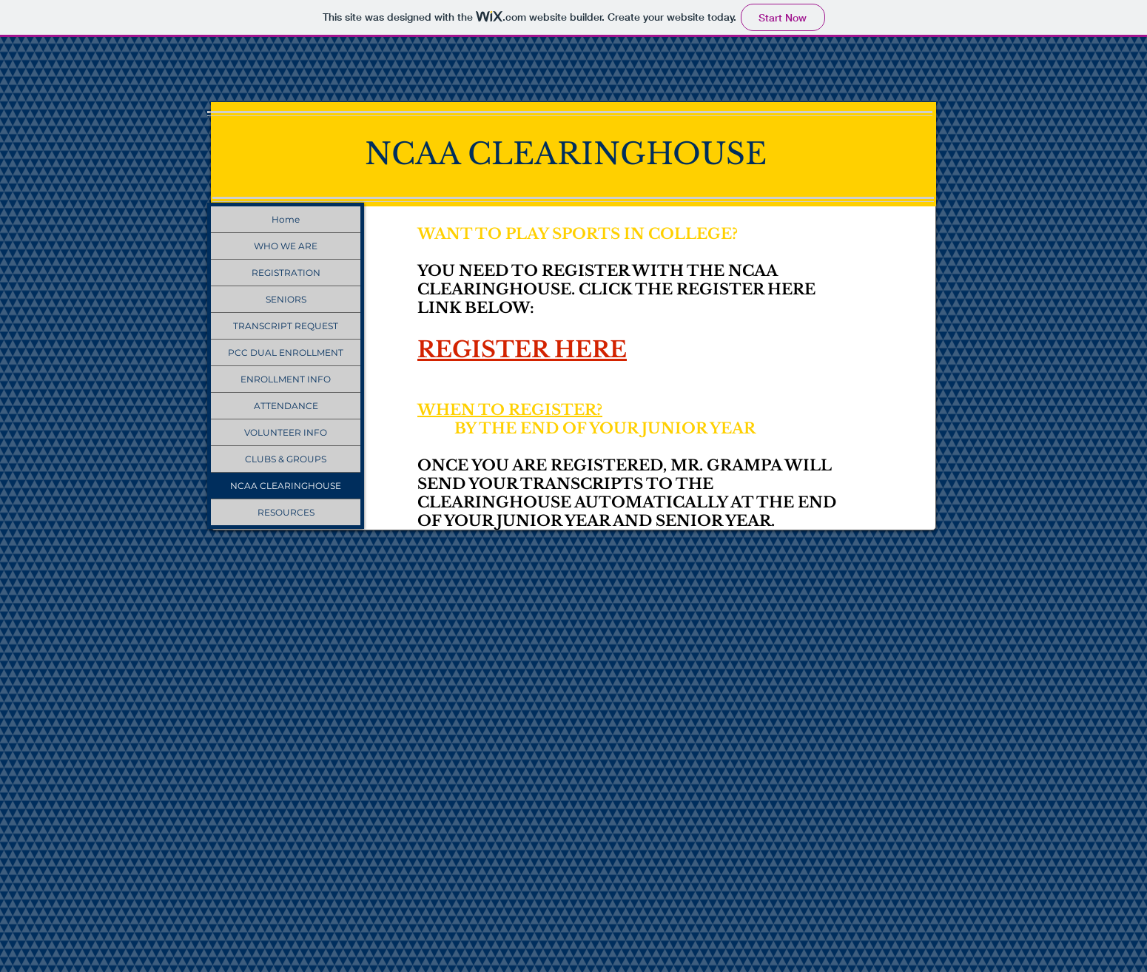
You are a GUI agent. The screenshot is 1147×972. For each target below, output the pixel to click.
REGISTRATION (286, 272)
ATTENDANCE (286, 405)
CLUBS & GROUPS (285, 459)
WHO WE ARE (285, 246)
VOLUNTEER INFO (285, 432)
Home (286, 219)
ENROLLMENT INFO (285, 379)
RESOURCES (286, 512)
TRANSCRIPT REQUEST (285, 325)
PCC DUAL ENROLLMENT (285, 352)
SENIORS (286, 299)
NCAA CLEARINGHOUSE (285, 485)
